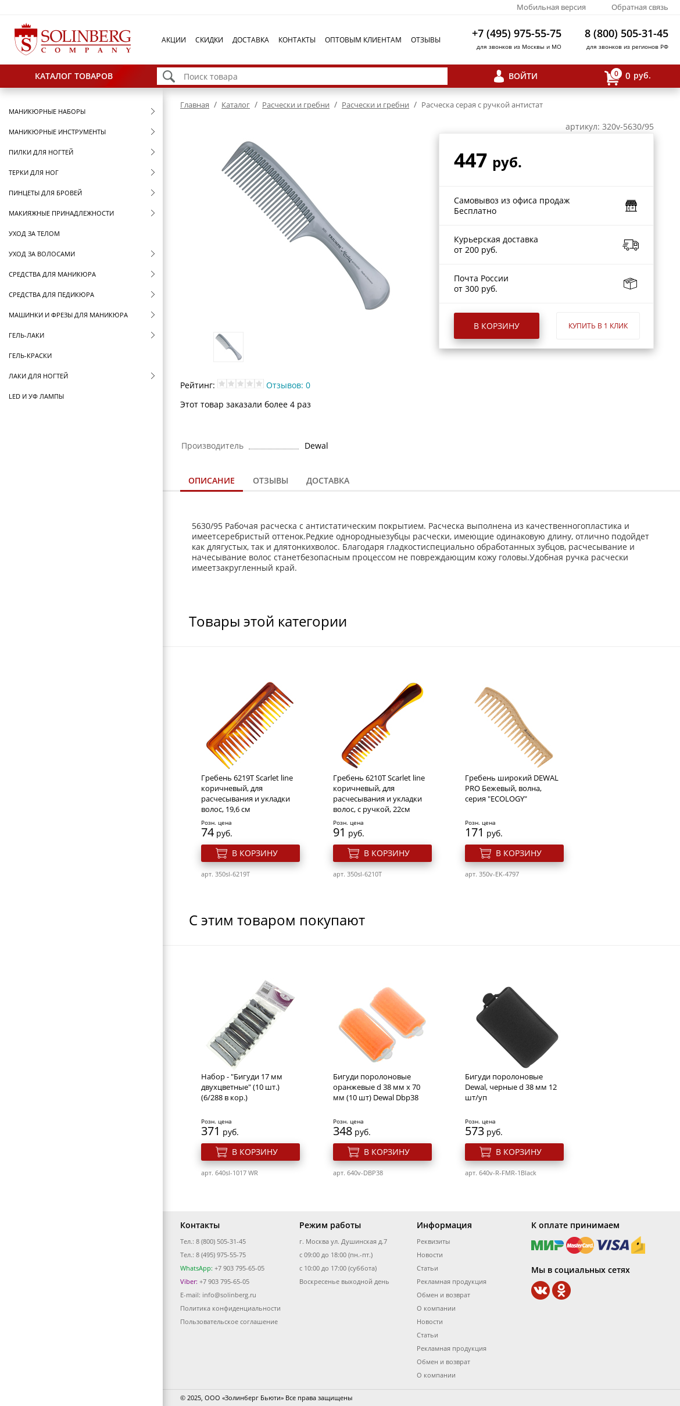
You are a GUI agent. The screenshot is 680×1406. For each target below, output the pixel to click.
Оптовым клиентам (363, 40)
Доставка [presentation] (327, 480)
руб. (627, 76)
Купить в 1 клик (598, 326)
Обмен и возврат (443, 1294)
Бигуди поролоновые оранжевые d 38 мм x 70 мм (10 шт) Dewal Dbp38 (376, 1087)
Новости (430, 1254)
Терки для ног (34, 172)
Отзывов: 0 (288, 385)
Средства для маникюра (52, 274)
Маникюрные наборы (47, 111)
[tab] (211, 481)
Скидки (209, 40)
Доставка (250, 40)
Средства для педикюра (51, 294)
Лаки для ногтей (38, 375)
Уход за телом (34, 233)
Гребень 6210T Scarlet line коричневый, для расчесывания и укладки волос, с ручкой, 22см (379, 793)
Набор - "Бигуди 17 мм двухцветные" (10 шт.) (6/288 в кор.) (241, 1087)
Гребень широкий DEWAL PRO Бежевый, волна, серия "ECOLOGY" (512, 788)
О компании (436, 1308)
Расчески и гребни (296, 104)
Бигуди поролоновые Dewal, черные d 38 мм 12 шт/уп (511, 1087)
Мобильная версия (551, 7)
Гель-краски (30, 355)
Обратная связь (639, 7)
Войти (523, 75)
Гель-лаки (26, 335)
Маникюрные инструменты (57, 131)
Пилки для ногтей (41, 152)
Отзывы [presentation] (270, 480)
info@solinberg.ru (229, 1294)
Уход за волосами (42, 253)
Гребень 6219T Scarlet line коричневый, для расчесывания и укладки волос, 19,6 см (247, 793)
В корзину (497, 325)
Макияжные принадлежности (61, 213)
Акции (174, 40)
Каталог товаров (74, 75)
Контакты (297, 40)
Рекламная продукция (451, 1281)
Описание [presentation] (211, 480)
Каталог (235, 104)
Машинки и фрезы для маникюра (68, 314)
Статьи (427, 1268)
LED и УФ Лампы (36, 396)
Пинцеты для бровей (45, 192)
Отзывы (426, 40)
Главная (194, 104)
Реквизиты (433, 1241)
